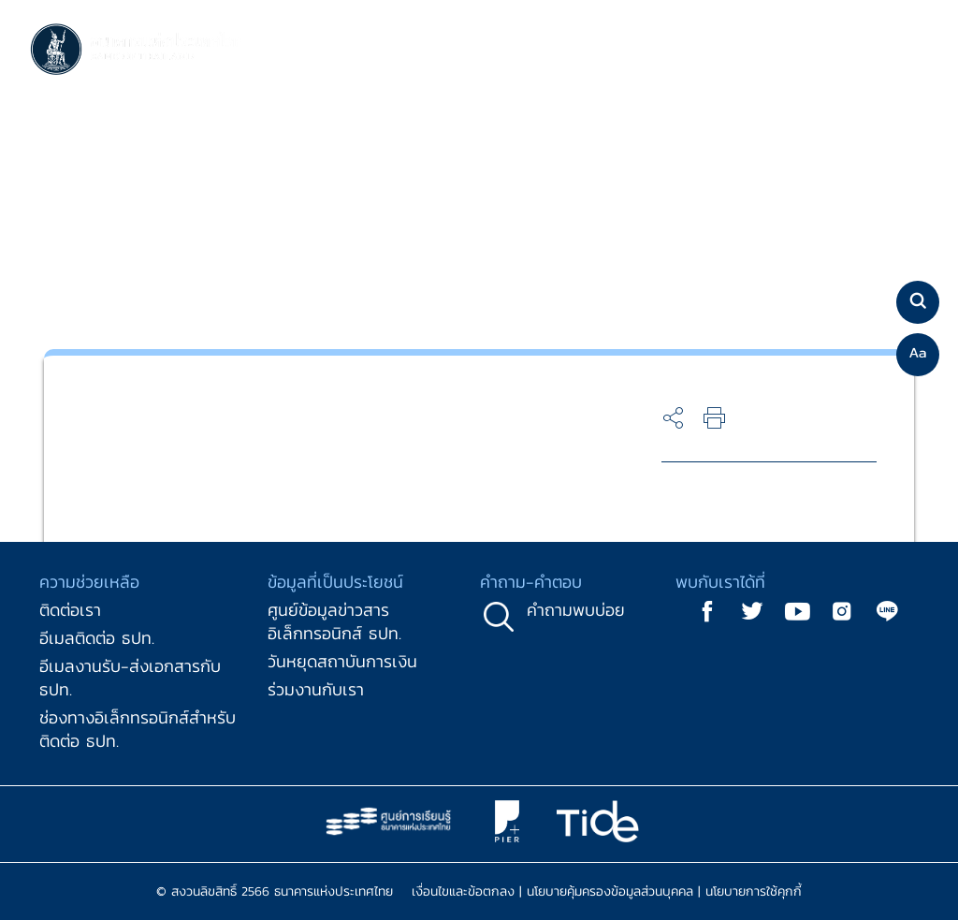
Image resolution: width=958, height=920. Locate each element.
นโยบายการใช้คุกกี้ (753, 891)
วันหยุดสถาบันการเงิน (342, 661)
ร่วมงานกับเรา (316, 689)
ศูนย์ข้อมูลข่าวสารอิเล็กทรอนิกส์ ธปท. (334, 621)
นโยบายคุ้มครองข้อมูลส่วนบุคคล (610, 891)
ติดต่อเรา (70, 609)
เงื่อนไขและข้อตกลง (463, 891)
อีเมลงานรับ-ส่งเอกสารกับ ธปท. (130, 677)
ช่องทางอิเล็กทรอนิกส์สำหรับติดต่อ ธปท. (137, 729)
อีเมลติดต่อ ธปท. (96, 637)
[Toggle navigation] (909, 50)
